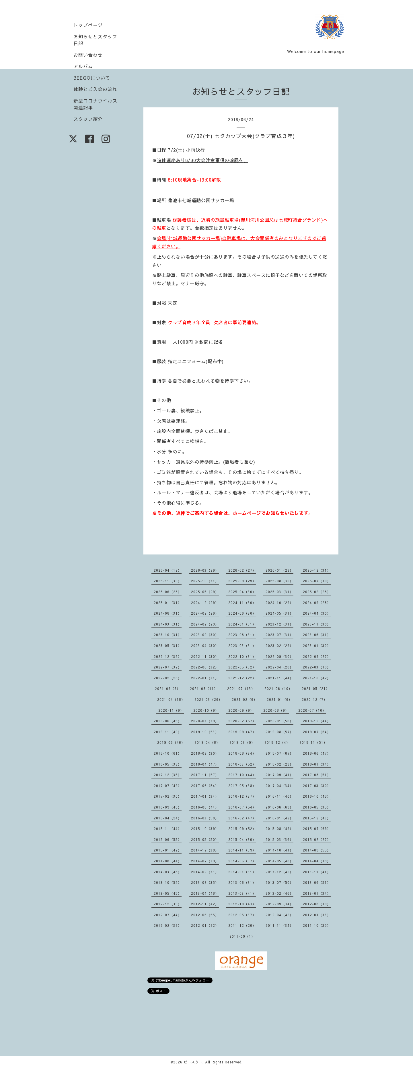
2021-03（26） (208, 699)
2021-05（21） (316, 688)
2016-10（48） (317, 796)
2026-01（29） (279, 570)
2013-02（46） (279, 893)
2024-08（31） (168, 613)
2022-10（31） (242, 656)
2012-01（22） (205, 925)
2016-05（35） (317, 807)
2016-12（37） (242, 796)
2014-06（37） (242, 861)
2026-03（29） (205, 570)
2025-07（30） (317, 581)
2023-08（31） (242, 634)
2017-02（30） (168, 796)
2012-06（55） (205, 914)
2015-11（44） (168, 828)
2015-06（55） (168, 839)
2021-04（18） (171, 699)
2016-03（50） (205, 818)
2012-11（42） (205, 904)
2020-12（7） (314, 699)
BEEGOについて (91, 77)
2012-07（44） (168, 914)
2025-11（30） (168, 581)
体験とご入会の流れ (95, 89)
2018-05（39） (168, 764)
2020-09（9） (241, 710)
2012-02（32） (168, 925)
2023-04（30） (205, 645)
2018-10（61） (168, 753)
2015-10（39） (205, 828)
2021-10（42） (317, 678)
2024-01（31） (242, 624)
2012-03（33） (317, 914)
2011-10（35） (317, 925)
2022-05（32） (242, 667)
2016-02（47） (242, 818)
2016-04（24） (168, 818)
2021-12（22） (242, 678)
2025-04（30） (242, 591)
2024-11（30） (242, 602)
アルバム (83, 66)
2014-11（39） (242, 850)
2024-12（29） (205, 602)
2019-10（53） (205, 731)
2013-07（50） (279, 882)
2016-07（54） (242, 807)
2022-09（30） (279, 656)
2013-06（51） (317, 882)
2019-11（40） (168, 731)
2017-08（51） (317, 774)
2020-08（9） (276, 710)
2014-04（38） (317, 861)
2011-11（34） (279, 925)
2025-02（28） (317, 591)
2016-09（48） (168, 807)
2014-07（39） (205, 861)
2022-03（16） (317, 667)
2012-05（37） (242, 914)
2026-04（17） (168, 570)
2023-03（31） (242, 645)
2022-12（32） (168, 656)
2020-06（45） (168, 721)
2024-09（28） (317, 602)
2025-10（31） (205, 581)
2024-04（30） (317, 613)
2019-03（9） (242, 742)
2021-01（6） (279, 699)
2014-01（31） (242, 872)
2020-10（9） (206, 710)
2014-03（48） (168, 872)
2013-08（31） (242, 882)
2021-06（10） (278, 688)
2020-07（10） (312, 710)
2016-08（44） (205, 807)
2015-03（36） (279, 839)
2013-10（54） (168, 882)
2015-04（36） (242, 839)
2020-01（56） (279, 721)
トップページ (88, 25)
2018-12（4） (277, 742)
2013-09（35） (205, 882)
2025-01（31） (168, 602)
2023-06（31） (317, 634)
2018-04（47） (205, 764)
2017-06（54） (205, 785)
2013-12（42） (279, 872)
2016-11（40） (279, 796)
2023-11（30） (317, 624)
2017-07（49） (168, 785)
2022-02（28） (168, 678)
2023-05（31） (168, 645)
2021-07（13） (241, 688)
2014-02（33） (205, 872)
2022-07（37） (168, 667)
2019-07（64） (317, 731)
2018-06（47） (317, 753)
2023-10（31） (168, 634)
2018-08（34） (242, 753)
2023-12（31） (279, 624)
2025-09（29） (242, 581)
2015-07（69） (317, 828)
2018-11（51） (313, 742)
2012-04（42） (279, 914)
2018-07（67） (279, 753)
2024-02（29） (205, 624)
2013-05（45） (168, 893)
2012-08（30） (317, 904)
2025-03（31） (279, 591)
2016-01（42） (279, 818)
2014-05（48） (279, 861)
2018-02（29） (279, 764)
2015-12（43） (317, 818)
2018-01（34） (317, 764)
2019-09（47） (242, 731)
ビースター (193, 1062)
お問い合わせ (88, 55)
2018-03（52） (242, 764)
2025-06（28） (168, 591)
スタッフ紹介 (88, 119)
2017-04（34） (279, 785)
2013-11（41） (317, 872)
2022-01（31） (205, 678)
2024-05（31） (279, 613)
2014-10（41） (279, 850)
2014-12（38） (205, 850)
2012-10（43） (242, 904)
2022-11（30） (205, 656)
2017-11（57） (205, 774)
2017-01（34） (205, 796)
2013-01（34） (317, 893)
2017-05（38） (242, 785)
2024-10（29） (279, 602)
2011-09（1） (242, 936)
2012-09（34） (279, 904)
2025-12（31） (317, 570)
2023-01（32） (317, 645)
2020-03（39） (205, 721)
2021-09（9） (167, 688)
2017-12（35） (168, 774)
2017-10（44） (242, 774)
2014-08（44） (168, 861)
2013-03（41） (242, 893)
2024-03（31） (168, 624)
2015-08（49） (279, 828)
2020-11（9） (171, 710)
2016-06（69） (279, 807)
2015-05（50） (205, 839)
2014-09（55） (317, 850)
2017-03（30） (317, 785)
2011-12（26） (242, 925)
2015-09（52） (242, 828)
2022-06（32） (205, 667)
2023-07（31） (279, 634)
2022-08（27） (317, 656)
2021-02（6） (244, 699)
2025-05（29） (205, 591)
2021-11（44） (279, 678)
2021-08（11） (204, 688)
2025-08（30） (279, 581)
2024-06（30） (242, 613)
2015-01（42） (168, 850)
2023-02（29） (279, 645)
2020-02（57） (242, 721)
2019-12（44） (317, 721)
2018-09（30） (205, 753)
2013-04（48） (205, 893)
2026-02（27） (242, 570)
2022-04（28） (279, 667)
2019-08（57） (279, 731)
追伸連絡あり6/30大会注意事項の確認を (200, 160)
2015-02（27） (317, 839)
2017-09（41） (279, 774)
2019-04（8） (207, 742)
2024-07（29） (205, 613)
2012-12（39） (168, 904)
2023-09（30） (205, 634)
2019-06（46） (171, 742)
